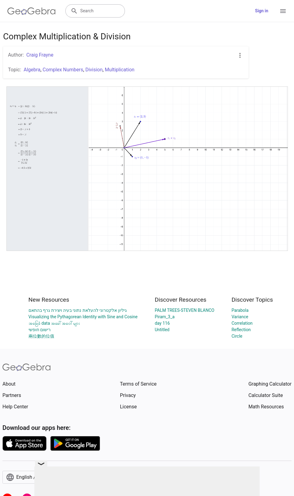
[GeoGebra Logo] (31, 11)
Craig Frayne (39, 55)
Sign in (261, 10)
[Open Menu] (283, 11)
